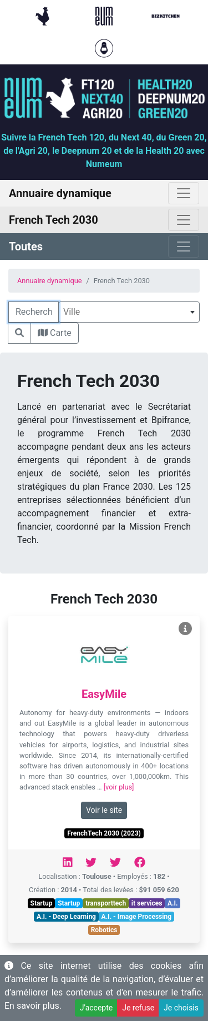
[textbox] (129, 312)
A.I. (173, 903)
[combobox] (129, 312)
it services (147, 903)
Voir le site (104, 810)
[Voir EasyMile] (185, 628)
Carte (55, 333)
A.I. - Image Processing (136, 917)
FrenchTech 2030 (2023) (104, 833)
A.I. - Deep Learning (66, 917)
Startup (42, 903)
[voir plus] (119, 787)
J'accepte (96, 1007)
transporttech (105, 903)
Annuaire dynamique (49, 280)
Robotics (104, 930)
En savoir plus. (33, 1005)
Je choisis (181, 1007)
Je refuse (138, 1007)
